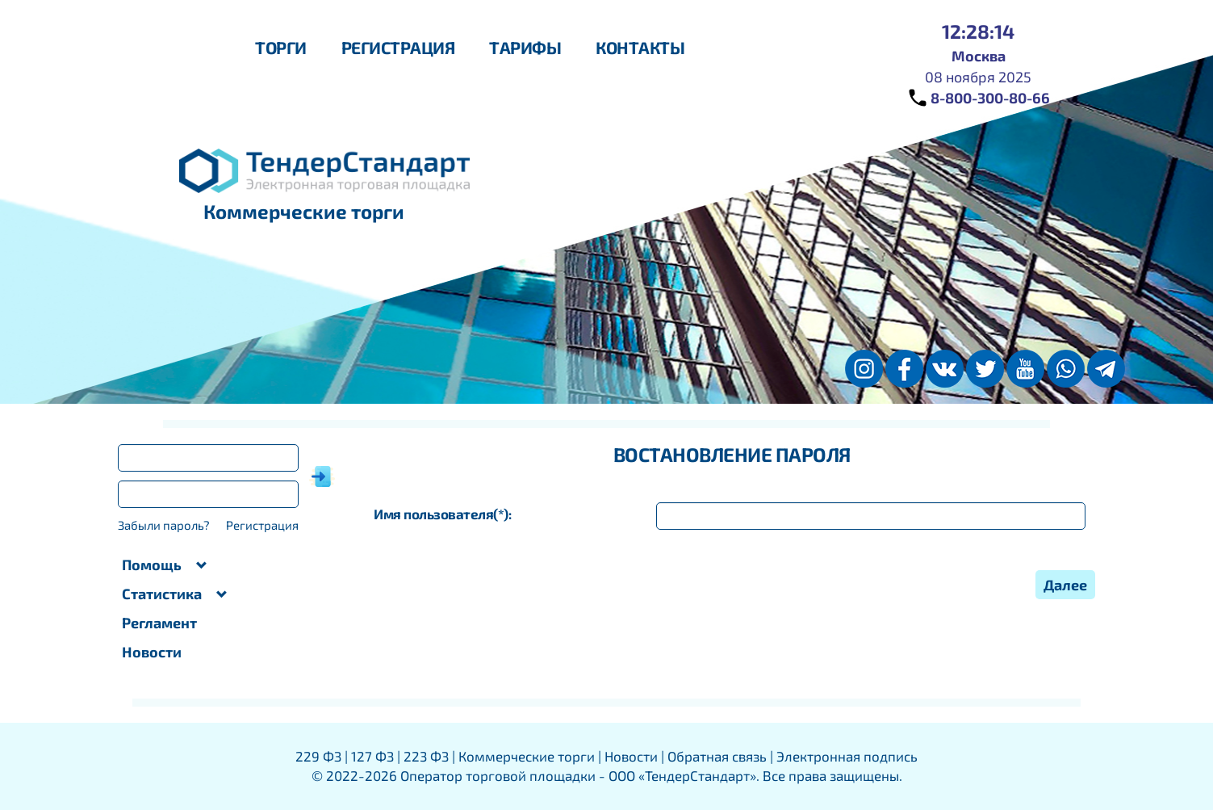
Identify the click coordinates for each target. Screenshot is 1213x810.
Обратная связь (717, 756)
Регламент (159, 623)
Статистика (175, 593)
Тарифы (525, 47)
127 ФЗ (372, 756)
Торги (281, 47)
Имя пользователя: (442, 514)
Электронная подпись (847, 756)
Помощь (164, 564)
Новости (152, 652)
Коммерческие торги (526, 756)
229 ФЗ (318, 756)
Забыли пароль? (164, 525)
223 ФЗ (426, 756)
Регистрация (398, 47)
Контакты (640, 47)
